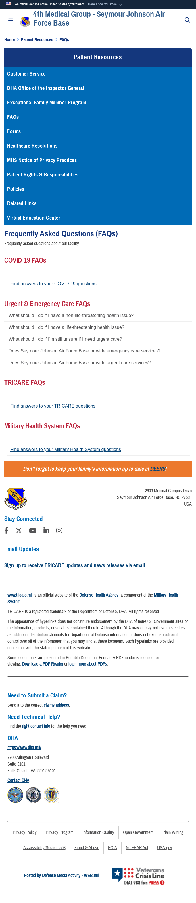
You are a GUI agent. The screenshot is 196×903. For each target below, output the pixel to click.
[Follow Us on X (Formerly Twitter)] (19, 531)
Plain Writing (172, 832)
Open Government (138, 832)
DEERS (157, 468)
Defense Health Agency (98, 595)
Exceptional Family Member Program (46, 102)
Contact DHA (18, 780)
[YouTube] (32, 531)
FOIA (112, 848)
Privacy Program (60, 832)
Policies (15, 189)
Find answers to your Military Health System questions (65, 449)
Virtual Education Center (33, 218)
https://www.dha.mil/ (24, 748)
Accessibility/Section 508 (44, 848)
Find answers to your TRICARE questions (52, 406)
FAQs (13, 117)
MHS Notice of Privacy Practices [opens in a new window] (42, 160)
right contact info (36, 726)
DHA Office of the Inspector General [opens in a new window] (45, 88)
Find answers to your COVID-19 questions (53, 283)
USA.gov (164, 848)
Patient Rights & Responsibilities (42, 174)
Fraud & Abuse (86, 848)
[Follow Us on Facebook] (6, 531)
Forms (14, 131)
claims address (56, 705)
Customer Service (26, 74)
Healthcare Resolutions (32, 146)
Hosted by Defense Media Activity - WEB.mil (61, 876)
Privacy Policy (25, 832)
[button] (105, 4)
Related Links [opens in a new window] (21, 203)
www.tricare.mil (19, 595)
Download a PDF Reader (42, 664)
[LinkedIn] (46, 531)
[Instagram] (59, 531)
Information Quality (98, 832)
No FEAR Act (137, 848)
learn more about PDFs (87, 664)
